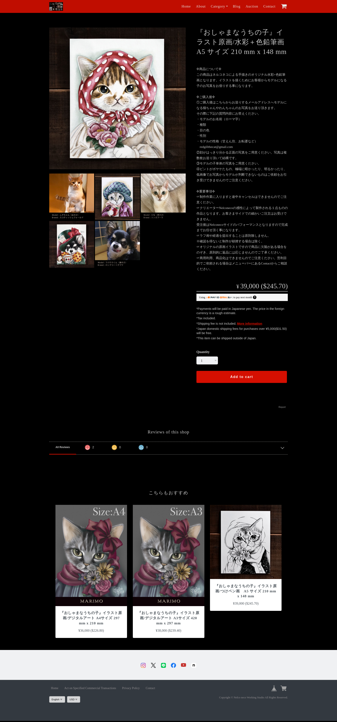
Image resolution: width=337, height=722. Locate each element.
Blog (236, 6)
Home (186, 6)
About (201, 6)
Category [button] (218, 6)
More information (249, 323)
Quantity (203, 352)
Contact (269, 6)
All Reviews (62, 447)
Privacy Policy (131, 689)
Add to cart (241, 377)
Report (282, 407)
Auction (252, 6)
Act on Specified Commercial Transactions (90, 689)
